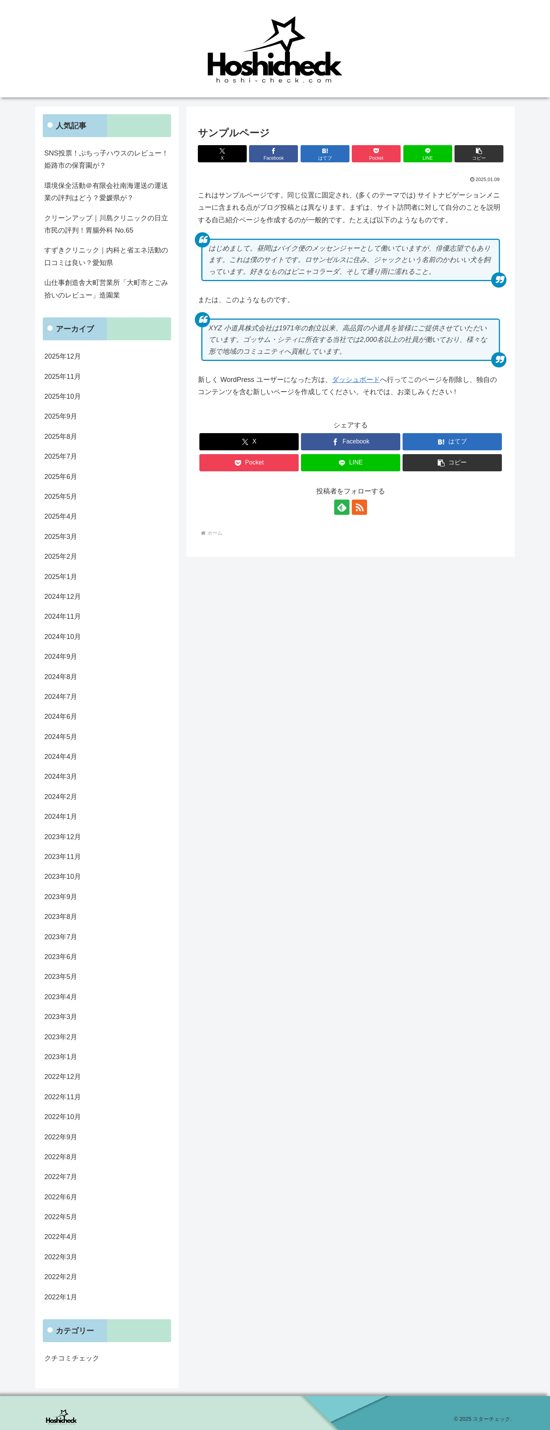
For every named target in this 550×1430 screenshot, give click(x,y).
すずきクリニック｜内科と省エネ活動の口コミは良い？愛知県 (106, 256)
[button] (479, 153)
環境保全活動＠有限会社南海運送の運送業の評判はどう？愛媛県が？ (106, 192)
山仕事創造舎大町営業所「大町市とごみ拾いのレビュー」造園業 (106, 289)
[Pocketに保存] (376, 153)
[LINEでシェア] (427, 153)
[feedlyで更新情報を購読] (341, 507)
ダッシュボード (356, 379)
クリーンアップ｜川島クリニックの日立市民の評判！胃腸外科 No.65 (106, 224)
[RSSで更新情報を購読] (359, 507)
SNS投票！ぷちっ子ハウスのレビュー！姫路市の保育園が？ (106, 159)
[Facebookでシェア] (273, 153)
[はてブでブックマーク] (325, 153)
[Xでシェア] (222, 153)
